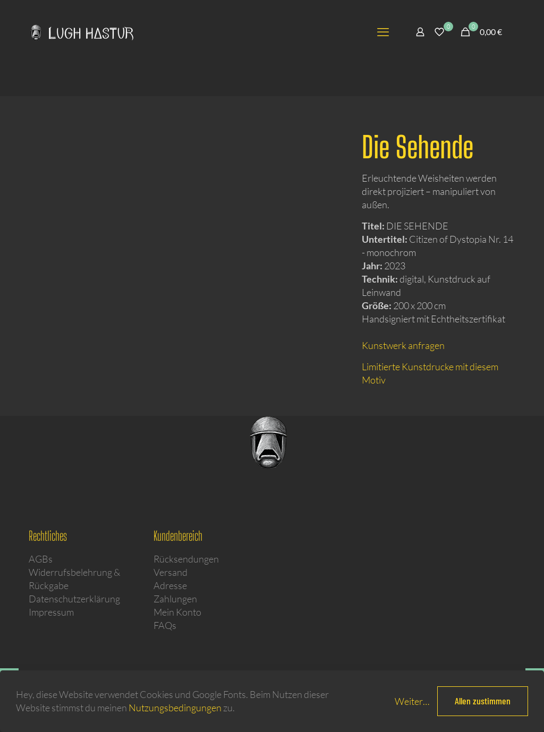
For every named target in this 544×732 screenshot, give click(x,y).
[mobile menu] (383, 32)
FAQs (165, 625)
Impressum (51, 612)
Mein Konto (177, 612)
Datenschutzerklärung (74, 599)
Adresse (170, 585)
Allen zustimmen (483, 701)
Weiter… (412, 701)
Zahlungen (175, 599)
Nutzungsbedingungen (175, 707)
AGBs (41, 559)
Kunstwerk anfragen (403, 345)
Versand (171, 572)
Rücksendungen (186, 559)
